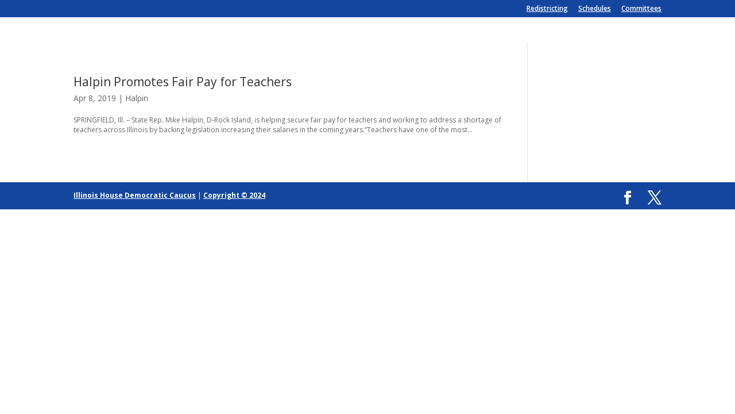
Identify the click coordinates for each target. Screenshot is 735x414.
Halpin (136, 98)
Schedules (594, 9)
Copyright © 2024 (234, 195)
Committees (641, 9)
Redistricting (547, 9)
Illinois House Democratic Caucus (135, 195)
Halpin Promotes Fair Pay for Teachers (183, 82)
